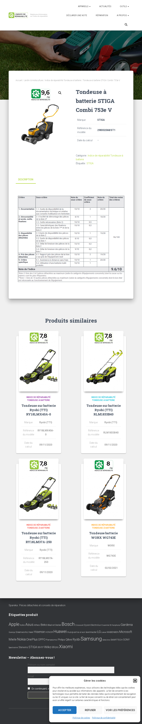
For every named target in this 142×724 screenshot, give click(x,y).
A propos (123, 15)
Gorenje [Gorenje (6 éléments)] (12, 632)
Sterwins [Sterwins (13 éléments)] (23, 647)
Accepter (64, 710)
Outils (124, 6)
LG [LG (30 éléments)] (99, 632)
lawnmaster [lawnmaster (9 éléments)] (91, 632)
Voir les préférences (120, 710)
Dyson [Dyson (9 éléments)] (87, 625)
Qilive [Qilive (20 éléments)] (69, 639)
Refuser (90, 710)
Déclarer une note (76, 15)
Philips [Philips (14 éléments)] (61, 639)
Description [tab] (25, 179)
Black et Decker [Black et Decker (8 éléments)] (54, 625)
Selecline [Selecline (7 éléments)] (106, 640)
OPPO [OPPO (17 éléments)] (41, 639)
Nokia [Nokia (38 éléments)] (21, 639)
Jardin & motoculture (33, 80)
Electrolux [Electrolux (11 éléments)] (96, 625)
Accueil (19, 80)
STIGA (90, 163)
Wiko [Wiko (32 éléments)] (47, 647)
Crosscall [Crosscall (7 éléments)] (79, 625)
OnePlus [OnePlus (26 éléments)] (32, 639)
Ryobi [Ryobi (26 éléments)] (76, 639)
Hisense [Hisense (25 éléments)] (39, 632)
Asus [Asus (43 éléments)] (29, 624)
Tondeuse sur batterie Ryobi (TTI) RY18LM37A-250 (38, 537)
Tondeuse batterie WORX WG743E (103, 535)
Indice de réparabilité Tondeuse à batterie (63, 80)
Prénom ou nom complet (41, 664)
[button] (135, 680)
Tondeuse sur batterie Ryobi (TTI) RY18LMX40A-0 (38, 409)
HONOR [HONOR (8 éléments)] (49, 632)
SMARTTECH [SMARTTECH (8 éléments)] (116, 640)
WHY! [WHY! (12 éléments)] (41, 647)
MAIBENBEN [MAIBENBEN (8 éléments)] (113, 632)
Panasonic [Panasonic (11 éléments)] (51, 639)
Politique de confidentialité (103, 718)
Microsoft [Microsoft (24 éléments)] (125, 632)
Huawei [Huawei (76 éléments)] (60, 631)
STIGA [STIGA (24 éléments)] (33, 647)
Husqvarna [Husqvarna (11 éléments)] (73, 632)
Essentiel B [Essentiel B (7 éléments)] (106, 625)
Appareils (84, 6)
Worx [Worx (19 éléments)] (55, 647)
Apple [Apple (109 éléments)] (14, 624)
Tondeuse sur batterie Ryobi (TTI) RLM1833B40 (103, 409)
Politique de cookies (81, 718)
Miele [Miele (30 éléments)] (13, 639)
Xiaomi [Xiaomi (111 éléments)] (66, 646)
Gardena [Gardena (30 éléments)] (127, 625)
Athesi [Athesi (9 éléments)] (37, 625)
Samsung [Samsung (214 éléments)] (91, 639)
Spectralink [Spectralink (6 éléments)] (13, 647)
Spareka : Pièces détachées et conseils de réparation (37, 605)
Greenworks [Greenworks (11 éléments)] (22, 632)
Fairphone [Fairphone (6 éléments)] (116, 625)
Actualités (105, 6)
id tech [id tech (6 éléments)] (82, 632)
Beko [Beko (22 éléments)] (44, 624)
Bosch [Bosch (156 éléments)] (68, 624)
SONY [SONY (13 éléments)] (126, 639)
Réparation (102, 15)
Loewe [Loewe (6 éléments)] (103, 632)
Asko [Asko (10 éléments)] (22, 625)
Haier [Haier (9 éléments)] (30, 632)
